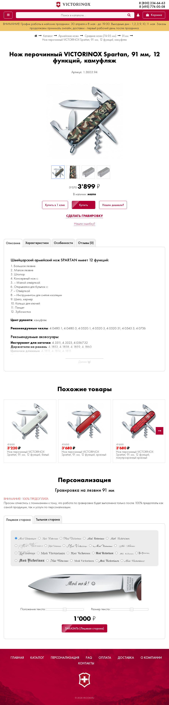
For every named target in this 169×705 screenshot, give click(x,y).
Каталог (37, 657)
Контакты (86, 663)
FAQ (89, 657)
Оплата (105, 657)
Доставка (126, 657)
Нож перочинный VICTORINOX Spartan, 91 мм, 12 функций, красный (84, 453)
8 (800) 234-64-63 (152, 3)
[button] (159, 431)
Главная (17, 657)
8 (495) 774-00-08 (152, 6)
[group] (84, 121)
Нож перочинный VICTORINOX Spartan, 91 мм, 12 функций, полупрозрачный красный (134, 454)
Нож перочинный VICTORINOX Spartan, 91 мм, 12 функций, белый (28, 453)
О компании (151, 657)
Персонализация (65, 657)
